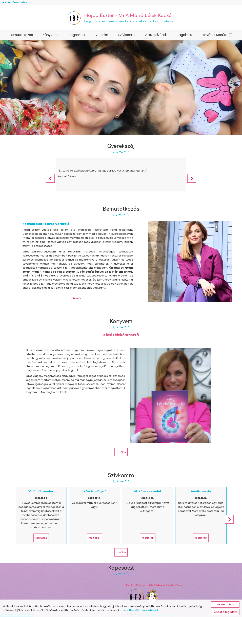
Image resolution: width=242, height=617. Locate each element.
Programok (76, 36)
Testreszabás (225, 604)
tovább (77, 299)
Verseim (101, 36)
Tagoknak (184, 36)
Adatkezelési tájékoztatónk (141, 610)
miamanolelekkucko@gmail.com (156, 583)
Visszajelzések (156, 36)
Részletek (43, 508)
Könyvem (50, 36)
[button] (193, 179)
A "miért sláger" (95, 462)
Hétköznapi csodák (147, 462)
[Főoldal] (72, 18)
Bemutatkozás (21, 36)
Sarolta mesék (198, 462)
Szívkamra (126, 36)
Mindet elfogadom (225, 612)
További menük (217, 36)
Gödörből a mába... (43, 462)
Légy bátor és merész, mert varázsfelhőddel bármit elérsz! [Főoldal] (129, 18)
